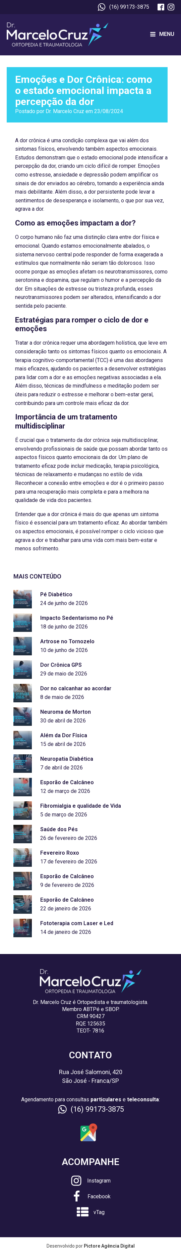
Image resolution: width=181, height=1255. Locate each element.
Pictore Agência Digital (109, 1246)
